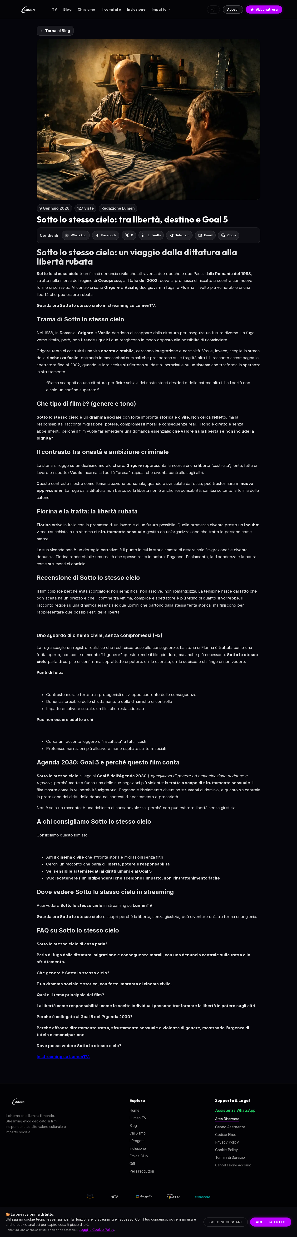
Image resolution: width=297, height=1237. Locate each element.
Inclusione (136, 9)
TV (54, 9)
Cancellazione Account (233, 1165)
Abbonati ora (264, 9)
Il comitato (111, 9)
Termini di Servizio (230, 1157)
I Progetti (136, 1141)
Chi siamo (86, 9)
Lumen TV (137, 1118)
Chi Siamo (137, 1133)
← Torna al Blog (55, 30)
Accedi (232, 9)
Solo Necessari (225, 1222)
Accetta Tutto (271, 1222)
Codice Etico (225, 1134)
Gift (132, 1163)
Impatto (161, 9)
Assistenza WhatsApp (235, 1110)
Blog (67, 9)
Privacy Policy (227, 1142)
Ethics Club (138, 1156)
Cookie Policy (226, 1150)
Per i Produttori (141, 1171)
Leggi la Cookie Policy (96, 1229)
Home (134, 1110)
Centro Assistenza (230, 1127)
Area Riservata (227, 1119)
